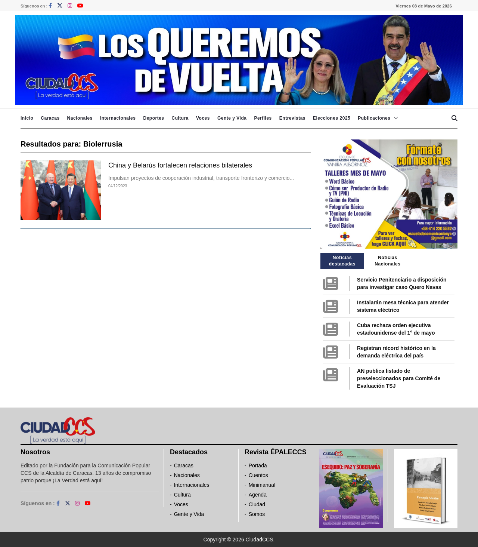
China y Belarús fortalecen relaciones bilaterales (180, 165)
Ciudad (257, 504)
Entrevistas (292, 118)
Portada (258, 465)
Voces (203, 118)
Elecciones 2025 (331, 118)
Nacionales (80, 118)
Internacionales (118, 118)
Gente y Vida (231, 118)
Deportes (153, 118)
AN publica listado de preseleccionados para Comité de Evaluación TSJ (398, 378)
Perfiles (262, 118)
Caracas (50, 118)
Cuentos (258, 475)
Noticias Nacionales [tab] (387, 261)
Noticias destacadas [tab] (342, 261)
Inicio (27, 118)
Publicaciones (374, 118)
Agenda (258, 495)
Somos (257, 514)
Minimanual (262, 485)
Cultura (180, 118)
